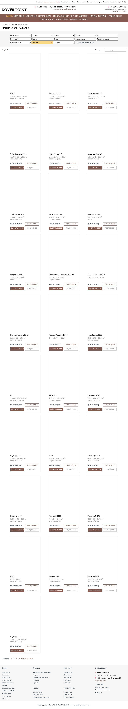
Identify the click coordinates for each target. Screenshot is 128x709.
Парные (74, 16)
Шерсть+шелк (44, 16)
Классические (115, 16)
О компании (81, 2)
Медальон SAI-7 (94, 214)
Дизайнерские (62, 19)
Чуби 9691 (53, 395)
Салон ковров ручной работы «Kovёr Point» (56, 7)
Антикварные (6, 696)
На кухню (67, 683)
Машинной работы (79, 19)
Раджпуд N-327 (16, 516)
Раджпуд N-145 (94, 516)
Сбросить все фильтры (85, 42)
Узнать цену (32, 103)
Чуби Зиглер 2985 (95, 335)
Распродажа (6, 672)
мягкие (17, 24)
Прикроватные (69, 697)
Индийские (36, 675)
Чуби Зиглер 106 (55, 214)
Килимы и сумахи (98, 16)
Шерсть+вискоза (61, 16)
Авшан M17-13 (55, 94)
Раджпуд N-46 (16, 637)
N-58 (12, 395)
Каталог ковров (49, 2)
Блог (74, 2)
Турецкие (36, 683)
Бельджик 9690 (94, 395)
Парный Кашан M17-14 (19, 335)
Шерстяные (31, 16)
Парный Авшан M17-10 (58, 335)
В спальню (67, 677)
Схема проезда (100, 681)
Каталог (11, 24)
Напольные (68, 695)
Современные (46, 19)
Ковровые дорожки (8, 688)
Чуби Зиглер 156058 (18, 154)
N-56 (51, 456)
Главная (39, 2)
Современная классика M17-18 (61, 275)
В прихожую (68, 672)
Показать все (27, 658)
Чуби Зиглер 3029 (95, 94)
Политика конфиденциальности (79, 705)
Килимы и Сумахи (8, 691)
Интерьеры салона (101, 687)
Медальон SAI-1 (16, 275)
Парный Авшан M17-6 (96, 275)
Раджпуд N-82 (93, 576)
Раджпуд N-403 (94, 456)
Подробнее (32, 107)
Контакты (113, 2)
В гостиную (68, 675)
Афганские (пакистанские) (42, 672)
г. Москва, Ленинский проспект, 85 (64, 9)
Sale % (9, 16)
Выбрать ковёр (17, 107)
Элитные (5, 698)
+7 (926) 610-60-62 (118, 7)
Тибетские (36, 680)
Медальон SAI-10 (95, 154)
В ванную (67, 680)
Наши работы (66, 2)
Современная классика (41, 697)
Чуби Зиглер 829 (17, 214)
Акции (58, 2)
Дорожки (83, 16)
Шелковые (19, 16)
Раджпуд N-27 (16, 456)
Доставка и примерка (94, 2)
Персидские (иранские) (41, 677)
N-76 (12, 576)
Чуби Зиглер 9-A (55, 154)
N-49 (12, 94)
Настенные (68, 692)
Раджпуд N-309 (55, 516)
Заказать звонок (119, 11)
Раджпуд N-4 (54, 576)
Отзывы (106, 2)
